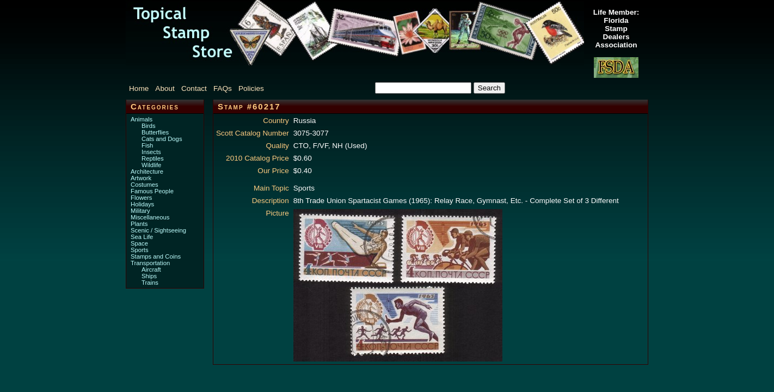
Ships (149, 276)
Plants (139, 223)
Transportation (150, 263)
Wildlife (151, 165)
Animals (141, 119)
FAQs (222, 88)
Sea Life (142, 237)
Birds (149, 125)
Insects (151, 152)
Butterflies (155, 132)
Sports (140, 250)
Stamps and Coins (156, 256)
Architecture (147, 171)
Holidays (142, 204)
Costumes (144, 184)
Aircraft (151, 269)
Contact (194, 88)
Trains (150, 282)
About (165, 88)
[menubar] (202, 88)
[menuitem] (141, 88)
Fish (147, 145)
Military (140, 210)
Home (139, 88)
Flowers (141, 197)
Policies (251, 88)
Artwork (141, 178)
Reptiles (153, 158)
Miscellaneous (150, 217)
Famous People (152, 191)
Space (139, 243)
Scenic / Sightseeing (158, 230)
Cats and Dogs (162, 139)
